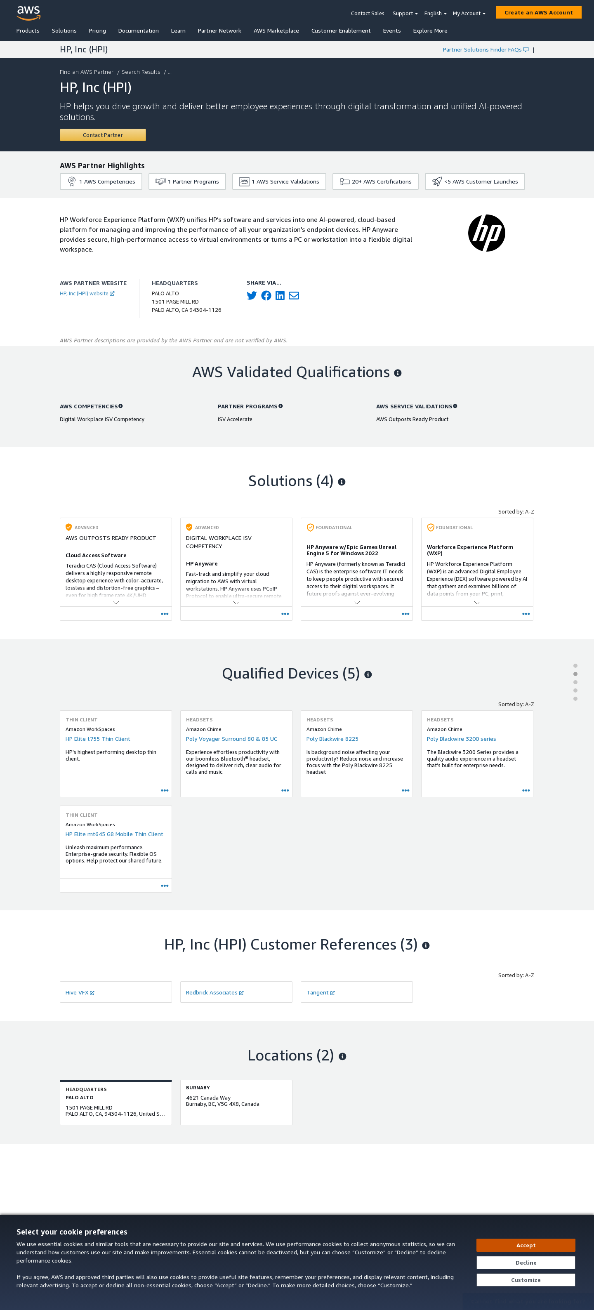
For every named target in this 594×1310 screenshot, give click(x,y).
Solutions (64, 30)
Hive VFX (80, 992)
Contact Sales (367, 13)
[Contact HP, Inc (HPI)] (103, 135)
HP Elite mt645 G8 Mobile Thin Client (114, 833)
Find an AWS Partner (87, 71)
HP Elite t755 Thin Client (98, 738)
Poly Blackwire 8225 (332, 738)
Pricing (97, 30)
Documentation (138, 30)
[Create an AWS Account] (539, 12)
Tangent (320, 992)
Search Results (142, 71)
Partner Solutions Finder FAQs (485, 49)
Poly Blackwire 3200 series (461, 738)
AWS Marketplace (276, 30)
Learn (178, 30)
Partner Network (219, 30)
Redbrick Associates (215, 992)
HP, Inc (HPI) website (87, 293)
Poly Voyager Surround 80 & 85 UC (231, 738)
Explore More (430, 30)
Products (28, 30)
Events (392, 30)
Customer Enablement (341, 30)
